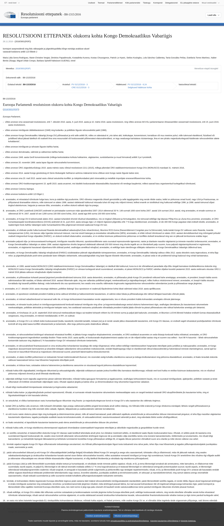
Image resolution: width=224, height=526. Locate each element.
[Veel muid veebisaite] (210, 3)
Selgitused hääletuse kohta (140, 87)
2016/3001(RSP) (23, 68)
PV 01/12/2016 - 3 (80, 84)
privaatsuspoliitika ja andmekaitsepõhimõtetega (130, 523)
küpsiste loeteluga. (188, 523)
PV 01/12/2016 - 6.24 (137, 84)
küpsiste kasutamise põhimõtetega (164, 523)
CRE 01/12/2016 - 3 (80, 87)
